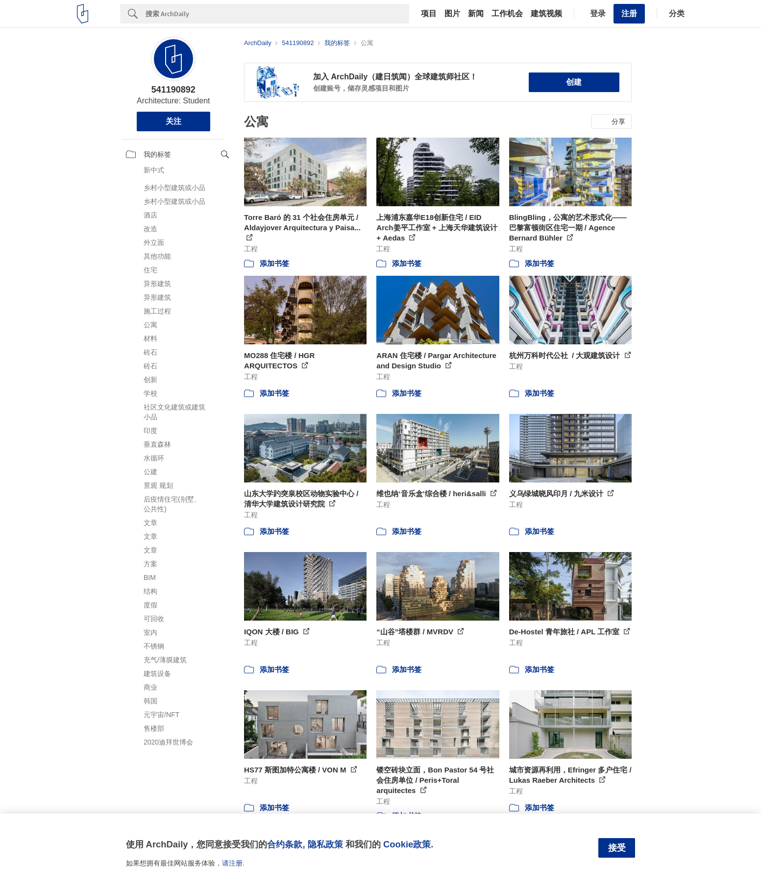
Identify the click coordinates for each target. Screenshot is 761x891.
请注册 (232, 863)
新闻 (476, 14)
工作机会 (507, 14)
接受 (617, 848)
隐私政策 (325, 844)
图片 (452, 14)
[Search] (277, 14)
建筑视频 (546, 14)
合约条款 (284, 844)
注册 (629, 13)
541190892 (173, 90)
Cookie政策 (407, 844)
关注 (173, 121)
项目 (429, 14)
